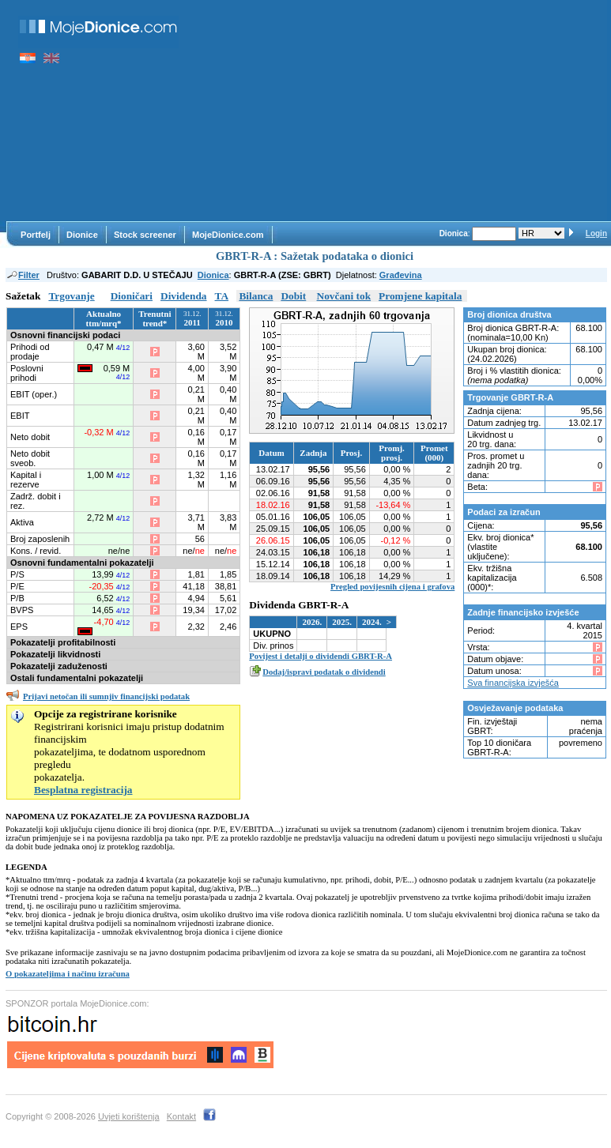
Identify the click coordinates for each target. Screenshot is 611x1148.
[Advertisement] (400, 110)
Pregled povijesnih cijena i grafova (392, 586)
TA (222, 296)
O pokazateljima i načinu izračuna (68, 973)
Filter (23, 275)
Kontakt (181, 1116)
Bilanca (256, 296)
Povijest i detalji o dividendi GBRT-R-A (320, 656)
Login (596, 233)
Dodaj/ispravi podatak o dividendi (323, 672)
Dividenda (183, 296)
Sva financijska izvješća (513, 682)
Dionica (213, 275)
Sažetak (23, 296)
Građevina (400, 275)
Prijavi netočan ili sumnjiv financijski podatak (106, 696)
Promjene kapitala (420, 296)
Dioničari (132, 296)
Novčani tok (344, 296)
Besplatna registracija (83, 790)
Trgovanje (71, 296)
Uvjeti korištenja (129, 1116)
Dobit (293, 296)
